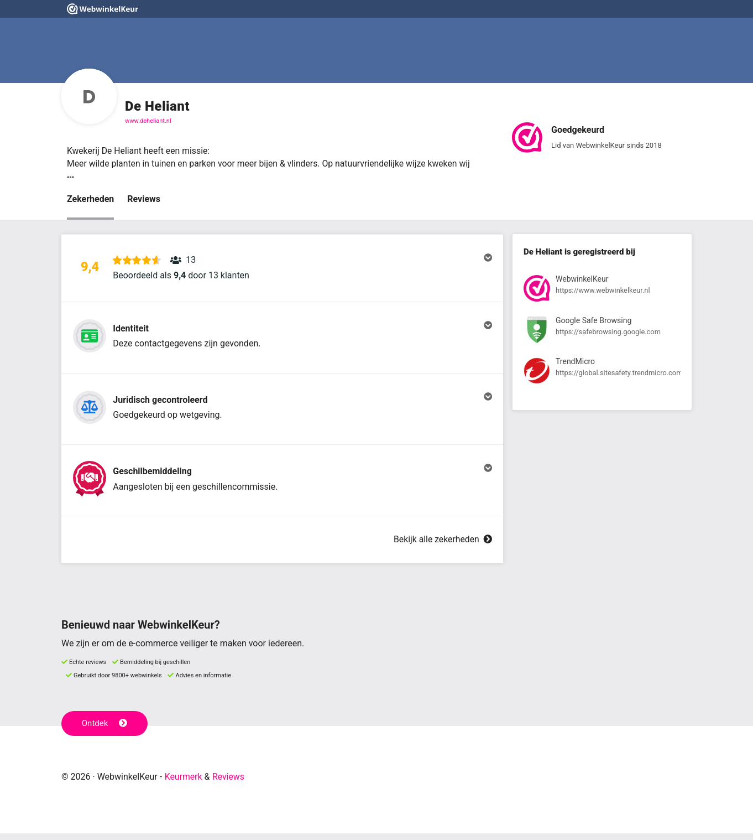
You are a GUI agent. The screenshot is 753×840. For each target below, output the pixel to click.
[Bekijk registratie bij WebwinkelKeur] (602, 291)
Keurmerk (184, 783)
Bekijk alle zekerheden (442, 546)
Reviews (143, 199)
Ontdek (105, 730)
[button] (282, 269)
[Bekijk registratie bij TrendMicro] (602, 374)
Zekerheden (90, 199)
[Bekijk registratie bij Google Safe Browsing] (602, 332)
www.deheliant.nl (148, 121)
